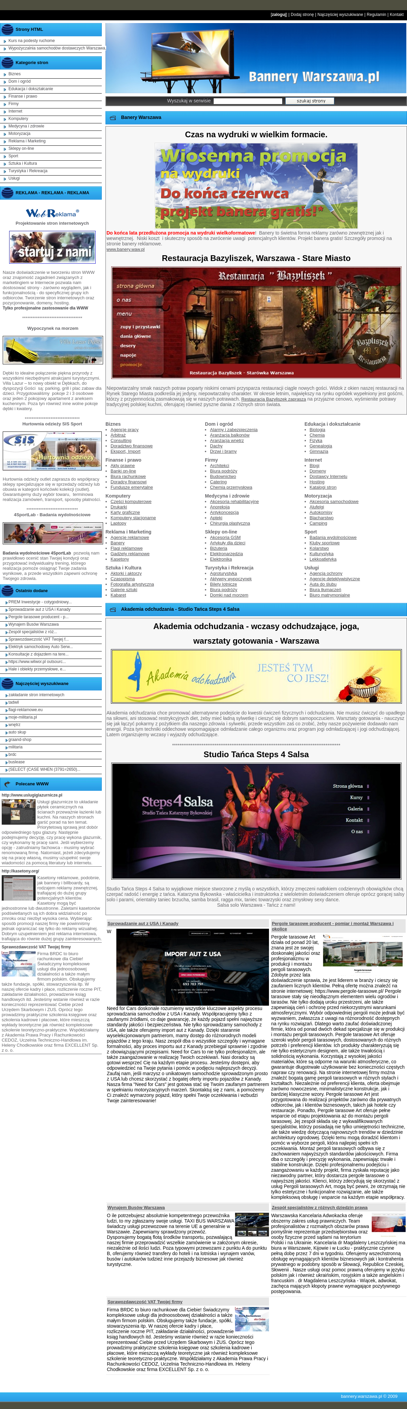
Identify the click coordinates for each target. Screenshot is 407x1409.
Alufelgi (317, 506)
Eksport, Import (125, 451)
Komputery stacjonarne (133, 517)
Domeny (318, 471)
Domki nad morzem (229, 595)
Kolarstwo (319, 548)
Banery (117, 542)
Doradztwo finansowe (132, 445)
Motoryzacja (19, 133)
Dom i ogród (19, 81)
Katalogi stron (323, 487)
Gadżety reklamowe (130, 553)
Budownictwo (223, 476)
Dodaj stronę (302, 14)
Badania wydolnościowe (333, 537)
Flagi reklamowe (127, 548)
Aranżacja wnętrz (227, 440)
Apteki (216, 517)
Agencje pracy (124, 429)
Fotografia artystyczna (132, 584)
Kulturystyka (322, 553)
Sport (13, 156)
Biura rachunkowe (128, 476)
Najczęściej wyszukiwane (340, 14)
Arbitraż (118, 435)
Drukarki (119, 506)
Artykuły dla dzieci (227, 542)
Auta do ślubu (323, 584)
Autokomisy (321, 512)
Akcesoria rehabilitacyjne (234, 501)
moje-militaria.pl (22, 717)
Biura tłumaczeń (325, 589)
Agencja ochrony (326, 573)
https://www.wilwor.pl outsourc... (37, 661)
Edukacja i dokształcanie (30, 88)
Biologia (317, 429)
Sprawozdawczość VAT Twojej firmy (145, 1301)
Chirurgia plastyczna (230, 523)
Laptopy (118, 523)
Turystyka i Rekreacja (27, 170)
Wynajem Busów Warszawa (136, 1207)
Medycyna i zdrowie (26, 126)
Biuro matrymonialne (330, 595)
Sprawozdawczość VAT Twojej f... (38, 639)
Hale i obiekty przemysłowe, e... (37, 669)
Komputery (18, 118)
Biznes (14, 74)
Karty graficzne (125, 512)
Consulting (121, 440)
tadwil (13, 702)
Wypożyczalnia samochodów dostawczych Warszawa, (57, 48)
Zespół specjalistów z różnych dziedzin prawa (319, 1207)
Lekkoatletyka (323, 559)
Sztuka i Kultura (22, 163)
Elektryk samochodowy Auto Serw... (40, 646)
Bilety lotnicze (223, 584)
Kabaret (118, 595)
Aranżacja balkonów (229, 435)
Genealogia (321, 445)
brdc (12, 754)
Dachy (216, 445)
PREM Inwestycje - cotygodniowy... (40, 602)
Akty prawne (123, 465)
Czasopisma (123, 578)
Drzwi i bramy (223, 451)
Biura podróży (223, 471)
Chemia (317, 435)
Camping (318, 523)
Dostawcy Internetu (328, 476)
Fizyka (316, 440)
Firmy (13, 103)
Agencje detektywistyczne (335, 578)
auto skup (17, 732)
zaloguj (279, 14)
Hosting (317, 481)
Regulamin (376, 14)
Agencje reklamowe (130, 537)
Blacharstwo (322, 517)
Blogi (314, 465)
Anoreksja (220, 506)
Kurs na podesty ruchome (31, 40)
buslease (16, 762)
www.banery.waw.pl (125, 249)
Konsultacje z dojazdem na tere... (38, 654)
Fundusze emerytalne (132, 487)
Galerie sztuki (124, 589)
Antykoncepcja (224, 512)
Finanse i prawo (22, 96)
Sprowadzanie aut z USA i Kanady (143, 923)
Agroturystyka (223, 573)
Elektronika (221, 559)
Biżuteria (218, 548)
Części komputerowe (131, 501)
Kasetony (120, 559)
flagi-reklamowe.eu (25, 709)
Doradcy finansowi (129, 481)
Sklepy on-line (21, 148)
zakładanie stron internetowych (36, 694)
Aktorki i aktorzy (126, 573)
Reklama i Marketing (26, 141)
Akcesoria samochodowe (334, 501)
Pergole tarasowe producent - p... (38, 617)
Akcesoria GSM (225, 537)
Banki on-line (123, 471)
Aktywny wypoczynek (231, 578)
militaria (15, 747)
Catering (218, 481)
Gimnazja (319, 451)
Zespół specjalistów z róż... (32, 631)
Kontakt (397, 14)
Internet (15, 111)
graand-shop (19, 739)
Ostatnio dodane (32, 590)
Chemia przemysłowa (231, 487)
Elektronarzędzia (226, 553)
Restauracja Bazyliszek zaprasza (273, 399)
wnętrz (14, 724)
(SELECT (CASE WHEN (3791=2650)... (44, 769)
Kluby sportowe (325, 542)
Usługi (14, 178)
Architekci (219, 465)
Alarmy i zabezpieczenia (233, 429)
